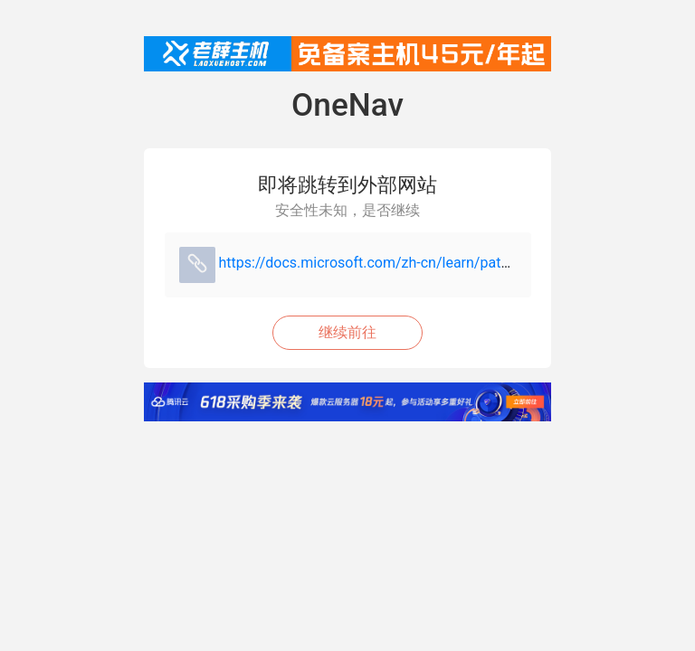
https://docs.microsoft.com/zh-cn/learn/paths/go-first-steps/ (415, 262)
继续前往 (347, 332)
